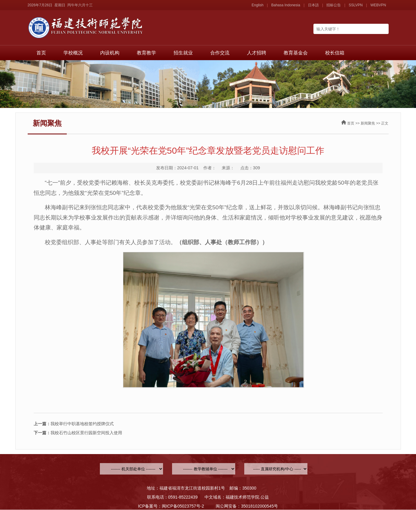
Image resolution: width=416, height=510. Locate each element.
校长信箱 (334, 52)
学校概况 (73, 52)
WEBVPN (378, 5)
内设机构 (109, 52)
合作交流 (220, 52)
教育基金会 (296, 52)
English (257, 5)
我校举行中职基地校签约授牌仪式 (74, 423)
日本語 (313, 5)
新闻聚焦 (368, 123)
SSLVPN (355, 5)
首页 (41, 52)
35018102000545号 (259, 506)
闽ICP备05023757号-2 (183, 506)
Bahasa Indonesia (285, 5)
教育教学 (146, 52)
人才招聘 (256, 52)
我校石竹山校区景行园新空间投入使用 (78, 432)
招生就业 (183, 52)
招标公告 (333, 5)
